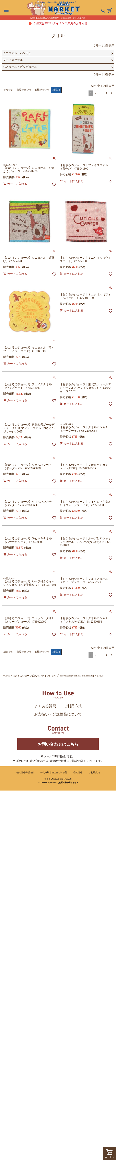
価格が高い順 (42, 89)
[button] (111, 93)
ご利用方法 (73, 706)
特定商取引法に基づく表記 (53, 772)
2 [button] (95, 93)
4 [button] (106, 93)
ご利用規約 (94, 772)
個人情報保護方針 (25, 772)
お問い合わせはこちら (58, 744)
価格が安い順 (24, 89)
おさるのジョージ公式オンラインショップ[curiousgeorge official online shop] (53, 675)
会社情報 (77, 772)
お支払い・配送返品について (58, 714)
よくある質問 (45, 706)
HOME (6, 675)
